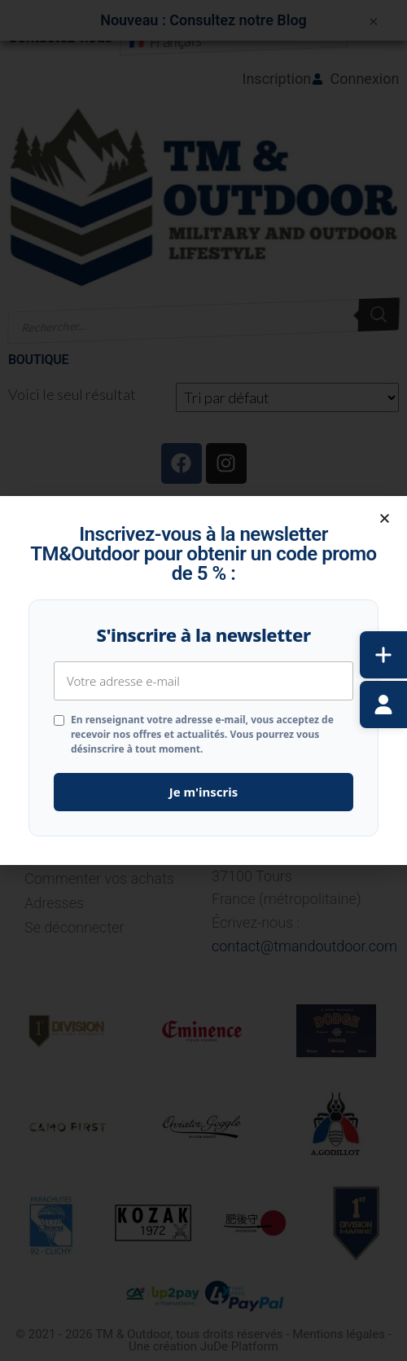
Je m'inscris (204, 792)
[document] (203, 680)
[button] (385, 518)
